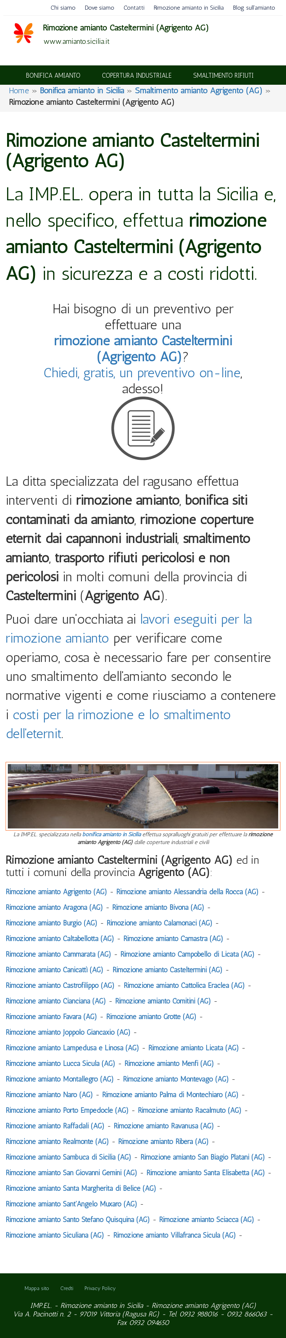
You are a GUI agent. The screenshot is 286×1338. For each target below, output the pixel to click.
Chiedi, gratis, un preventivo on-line (142, 373)
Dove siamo (99, 7)
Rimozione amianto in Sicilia (189, 7)
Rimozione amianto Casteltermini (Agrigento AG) (126, 28)
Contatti (134, 7)
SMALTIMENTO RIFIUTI (223, 75)
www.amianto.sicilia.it (76, 41)
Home (19, 90)
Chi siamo (63, 7)
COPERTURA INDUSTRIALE (137, 75)
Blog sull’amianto (254, 7)
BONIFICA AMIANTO (53, 75)
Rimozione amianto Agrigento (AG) (204, 1305)
